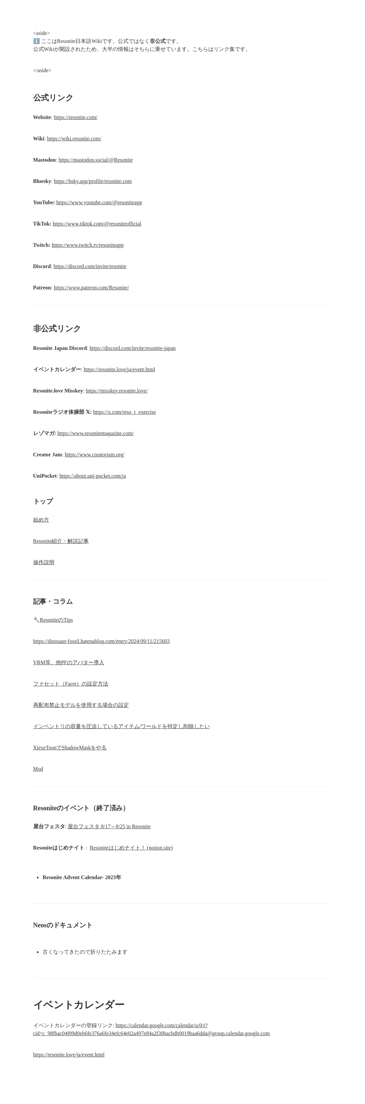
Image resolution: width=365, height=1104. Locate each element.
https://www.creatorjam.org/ (95, 454)
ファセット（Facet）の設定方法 (71, 684)
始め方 (41, 520)
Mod (38, 769)
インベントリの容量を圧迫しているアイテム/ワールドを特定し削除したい (121, 726)
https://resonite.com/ (75, 117)
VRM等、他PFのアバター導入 (68, 662)
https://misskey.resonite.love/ (117, 391)
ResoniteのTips (56, 620)
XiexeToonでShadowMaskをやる (70, 747)
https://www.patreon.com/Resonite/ (91, 287)
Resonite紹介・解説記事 (61, 541)
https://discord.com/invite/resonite (89, 266)
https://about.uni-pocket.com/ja (92, 476)
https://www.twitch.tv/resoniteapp (88, 245)
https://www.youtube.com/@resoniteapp (99, 202)
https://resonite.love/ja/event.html (119, 369)
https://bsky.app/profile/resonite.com (93, 181)
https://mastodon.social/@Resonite (95, 160)
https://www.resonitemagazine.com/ (95, 433)
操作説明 (43, 562)
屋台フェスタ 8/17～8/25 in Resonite (109, 826)
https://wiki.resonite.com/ (74, 138)
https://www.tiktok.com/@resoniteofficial (97, 224)
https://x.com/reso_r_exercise (124, 412)
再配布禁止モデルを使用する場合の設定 (81, 705)
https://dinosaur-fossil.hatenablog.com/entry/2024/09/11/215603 (101, 641)
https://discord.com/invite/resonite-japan (133, 348)
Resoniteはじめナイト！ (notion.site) (131, 848)
